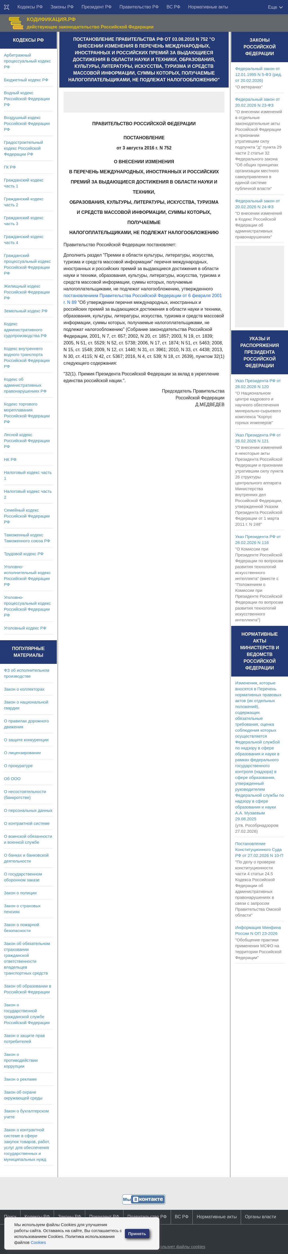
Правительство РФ (139, 7)
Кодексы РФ (30, 7)
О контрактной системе (27, 823)
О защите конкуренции (26, 739)
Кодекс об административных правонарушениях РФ (25, 385)
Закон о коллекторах (24, 689)
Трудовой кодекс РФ (24, 553)
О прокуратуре (18, 765)
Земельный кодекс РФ (26, 310)
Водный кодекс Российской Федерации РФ (27, 98)
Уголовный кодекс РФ (25, 628)
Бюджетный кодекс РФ (26, 79)
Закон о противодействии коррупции (21, 1060)
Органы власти (260, 1216)
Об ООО (12, 778)
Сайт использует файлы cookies (173, 1246)
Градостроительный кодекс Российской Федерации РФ (23, 148)
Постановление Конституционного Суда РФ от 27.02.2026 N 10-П (259, 849)
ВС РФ (173, 7)
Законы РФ (62, 7)
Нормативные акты (208, 7)
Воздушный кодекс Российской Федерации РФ (27, 123)
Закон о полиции (20, 892)
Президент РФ (97, 7)
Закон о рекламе (20, 1079)
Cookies (38, 1242)
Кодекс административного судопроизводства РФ (25, 329)
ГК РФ (10, 167)
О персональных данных (28, 810)
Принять (137, 1233)
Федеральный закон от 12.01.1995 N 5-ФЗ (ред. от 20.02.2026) (258, 74)
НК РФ (10, 459)
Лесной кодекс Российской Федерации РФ (27, 440)
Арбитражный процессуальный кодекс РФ (27, 61)
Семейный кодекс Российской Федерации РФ (27, 516)
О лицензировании (22, 752)
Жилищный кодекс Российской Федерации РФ (27, 292)
